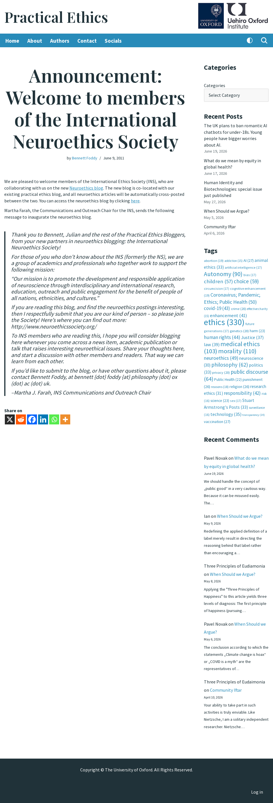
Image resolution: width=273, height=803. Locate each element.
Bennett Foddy (84, 158)
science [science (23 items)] (219, 399)
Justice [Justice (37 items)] (252, 336)
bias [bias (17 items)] (249, 274)
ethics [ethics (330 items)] (224, 321)
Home (12, 40)
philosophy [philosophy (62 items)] (229, 363)
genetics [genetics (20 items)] (239, 330)
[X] (10, 419)
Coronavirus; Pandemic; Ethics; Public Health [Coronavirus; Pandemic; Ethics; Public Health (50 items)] (232, 297)
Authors (59, 40)
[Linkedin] (43, 419)
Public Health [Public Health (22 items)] (228, 378)
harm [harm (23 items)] (257, 330)
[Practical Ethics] (56, 17)
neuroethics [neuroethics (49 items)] (221, 357)
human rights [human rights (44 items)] (222, 336)
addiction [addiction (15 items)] (233, 260)
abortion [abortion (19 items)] (214, 260)
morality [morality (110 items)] (237, 350)
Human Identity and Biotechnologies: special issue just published (233, 188)
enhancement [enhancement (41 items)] (228, 314)
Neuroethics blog (86, 188)
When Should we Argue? (227, 210)
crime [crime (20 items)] (238, 308)
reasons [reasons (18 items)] (220, 385)
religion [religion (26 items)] (239, 385)
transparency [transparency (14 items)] (253, 413)
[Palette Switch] (250, 41)
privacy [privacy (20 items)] (221, 371)
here (135, 200)
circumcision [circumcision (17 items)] (216, 288)
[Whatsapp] (54, 419)
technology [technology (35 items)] (225, 413)
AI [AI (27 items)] (248, 259)
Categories (214, 85)
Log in (257, 792)
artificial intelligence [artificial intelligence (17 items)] (243, 267)
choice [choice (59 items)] (246, 280)
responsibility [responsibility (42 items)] (242, 392)
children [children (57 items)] (218, 281)
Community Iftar (220, 226)
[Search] (264, 41)
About (34, 40)
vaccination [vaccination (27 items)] (217, 420)
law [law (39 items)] (212, 343)
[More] (65, 419)
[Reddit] (21, 419)
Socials (113, 40)
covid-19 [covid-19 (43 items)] (217, 308)
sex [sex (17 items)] (235, 399)
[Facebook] (32, 419)
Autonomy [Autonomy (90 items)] (223, 273)
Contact (87, 40)
